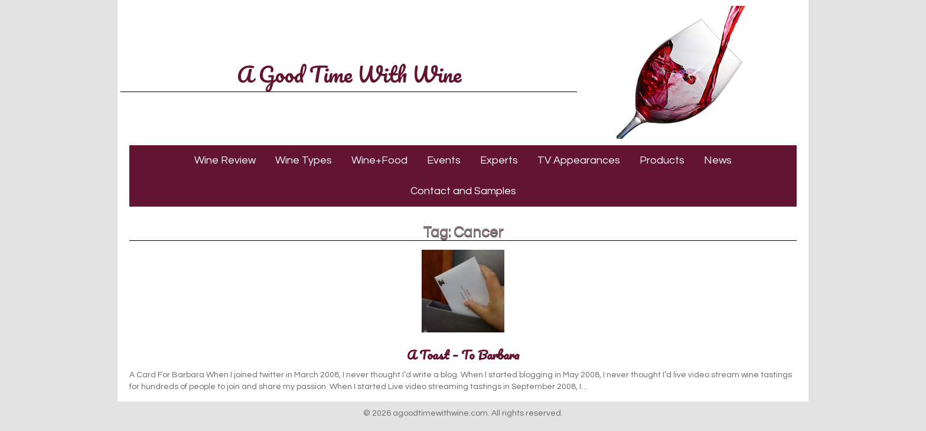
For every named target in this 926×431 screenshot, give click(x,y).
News (718, 160)
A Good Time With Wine (349, 73)
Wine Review (225, 160)
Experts (499, 160)
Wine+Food (379, 160)
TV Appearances (578, 160)
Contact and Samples (463, 191)
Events (444, 160)
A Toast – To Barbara (463, 354)
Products (662, 160)
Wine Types (303, 160)
